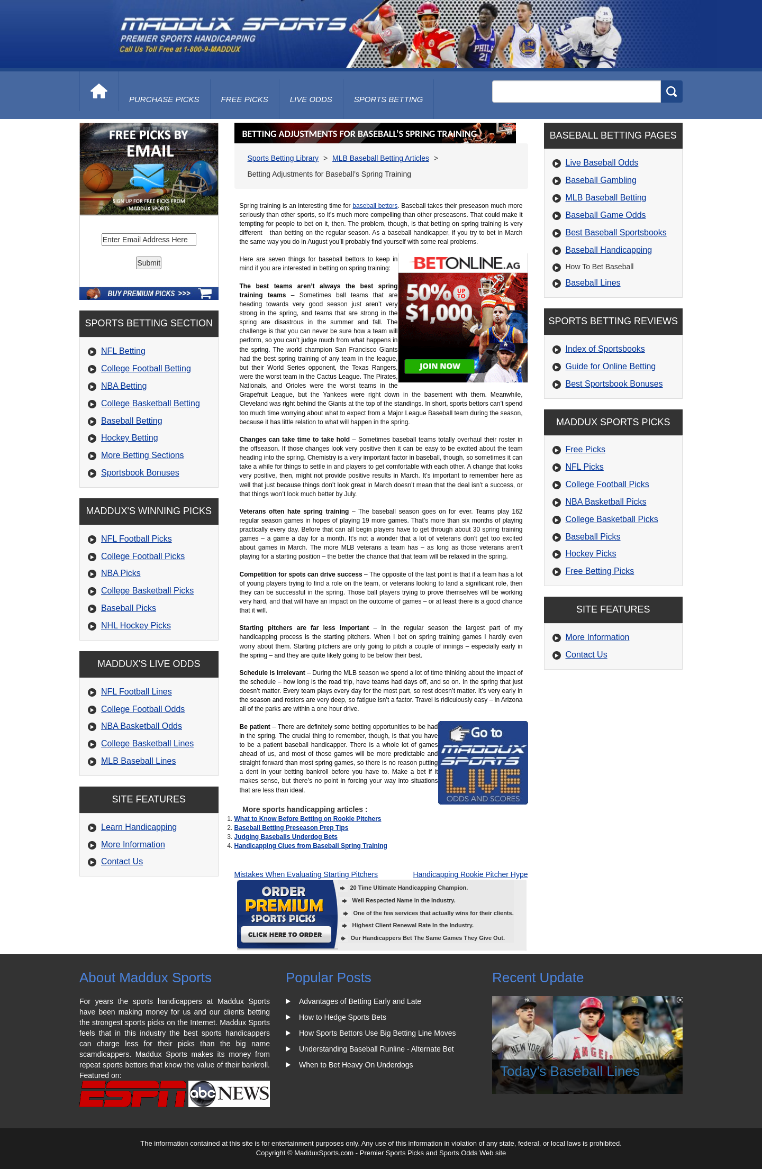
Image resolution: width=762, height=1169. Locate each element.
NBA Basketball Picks (606, 501)
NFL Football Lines (136, 691)
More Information (133, 844)
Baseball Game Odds (606, 215)
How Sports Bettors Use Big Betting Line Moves (377, 1033)
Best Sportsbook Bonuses (614, 383)
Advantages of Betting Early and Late (360, 1001)
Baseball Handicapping (609, 249)
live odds (311, 99)
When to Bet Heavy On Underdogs (356, 1065)
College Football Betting (146, 368)
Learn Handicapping (139, 827)
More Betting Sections (142, 455)
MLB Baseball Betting (606, 197)
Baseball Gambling (601, 180)
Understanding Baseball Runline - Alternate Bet (376, 1049)
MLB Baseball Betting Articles (380, 158)
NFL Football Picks (136, 538)
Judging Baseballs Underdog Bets (286, 837)
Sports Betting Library (283, 158)
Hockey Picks (591, 553)
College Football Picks (143, 556)
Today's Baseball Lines (570, 1071)
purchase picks (164, 99)
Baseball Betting (131, 420)
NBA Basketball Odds (141, 726)
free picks (244, 99)
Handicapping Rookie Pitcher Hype (470, 874)
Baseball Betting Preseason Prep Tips (291, 828)
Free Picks (586, 449)
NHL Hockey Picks (136, 625)
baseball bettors (374, 205)
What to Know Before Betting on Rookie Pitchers (308, 819)
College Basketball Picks (147, 590)
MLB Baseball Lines (138, 760)
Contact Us (122, 861)
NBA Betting (124, 385)
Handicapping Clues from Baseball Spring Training (310, 846)
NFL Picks (585, 466)
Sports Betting (388, 99)
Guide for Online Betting (611, 366)
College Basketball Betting (150, 403)
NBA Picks (121, 573)
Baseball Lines (593, 282)
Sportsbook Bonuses (140, 472)
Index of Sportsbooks (605, 348)
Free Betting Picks (600, 571)
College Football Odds (143, 709)
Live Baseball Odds (602, 162)
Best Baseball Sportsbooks (616, 232)
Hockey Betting (129, 437)
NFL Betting (123, 350)
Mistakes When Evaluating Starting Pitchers (306, 874)
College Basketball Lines (147, 743)
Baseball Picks (128, 608)
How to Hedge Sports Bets (342, 1017)
